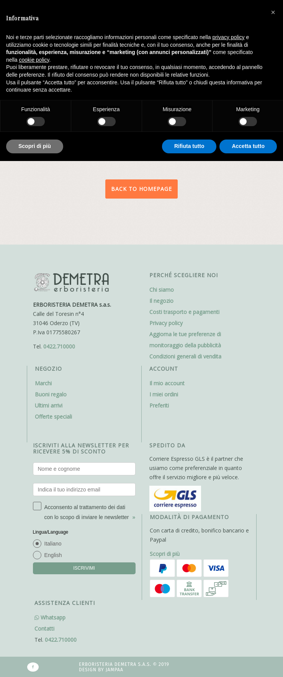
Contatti (44, 628)
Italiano (53, 544)
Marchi (43, 383)
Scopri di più (165, 553)
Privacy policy (166, 323)
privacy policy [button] (229, 37)
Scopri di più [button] (34, 146)
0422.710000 (59, 346)
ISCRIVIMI (84, 568)
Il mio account (167, 383)
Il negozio (161, 300)
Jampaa (114, 669)
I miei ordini (163, 394)
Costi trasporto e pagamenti (184, 311)
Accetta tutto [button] (248, 146)
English (53, 555)
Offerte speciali (53, 416)
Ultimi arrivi (48, 405)
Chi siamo (161, 289)
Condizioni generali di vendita (185, 356)
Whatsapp (49, 617)
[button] (273, 12)
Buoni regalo (51, 394)
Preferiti (159, 405)
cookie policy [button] (34, 60)
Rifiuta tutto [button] (189, 146)
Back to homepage (141, 188)
